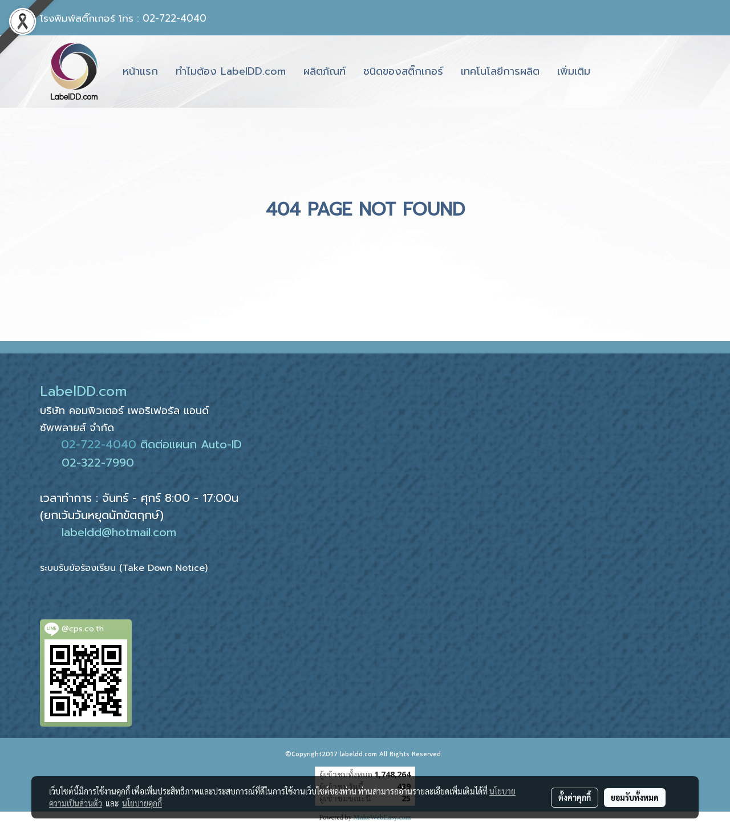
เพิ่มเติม (573, 71)
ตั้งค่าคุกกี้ (574, 797)
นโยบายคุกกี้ (142, 803)
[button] (609, 71)
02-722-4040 (98, 444)
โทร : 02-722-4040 (162, 18)
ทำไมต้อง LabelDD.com (231, 71)
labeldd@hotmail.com (119, 532)
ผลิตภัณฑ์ (324, 71)
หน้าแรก (140, 71)
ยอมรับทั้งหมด (635, 797)
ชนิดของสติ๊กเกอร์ (403, 71)
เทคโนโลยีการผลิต (500, 71)
